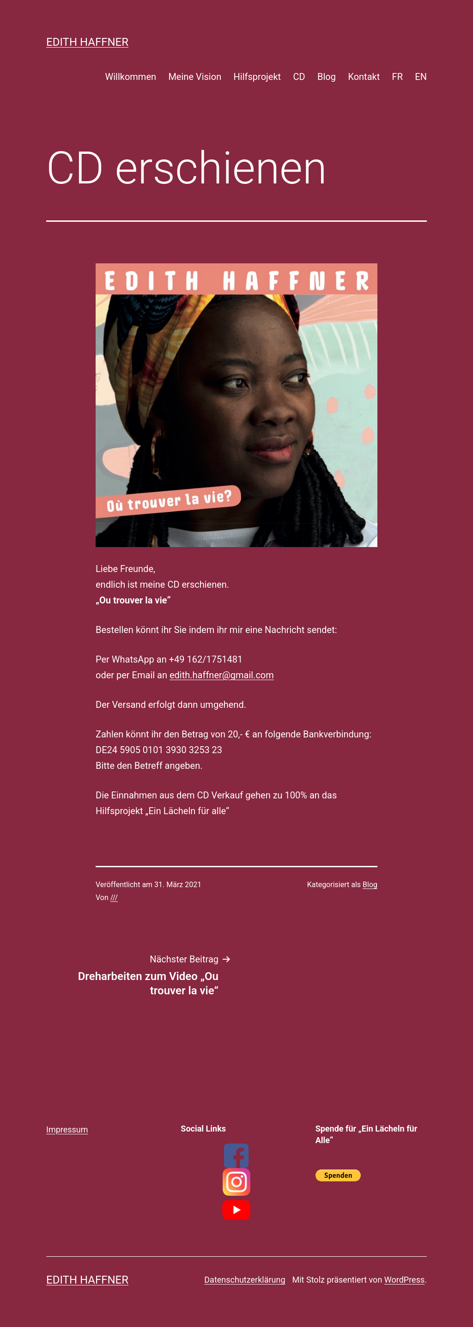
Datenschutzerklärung (244, 1279)
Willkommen (130, 76)
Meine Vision (194, 76)
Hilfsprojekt (257, 76)
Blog (326, 76)
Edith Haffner (87, 42)
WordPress (404, 1279)
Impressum (67, 1129)
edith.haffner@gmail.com (222, 675)
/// (114, 897)
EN (421, 76)
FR (397, 76)
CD (299, 76)
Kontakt (364, 76)
